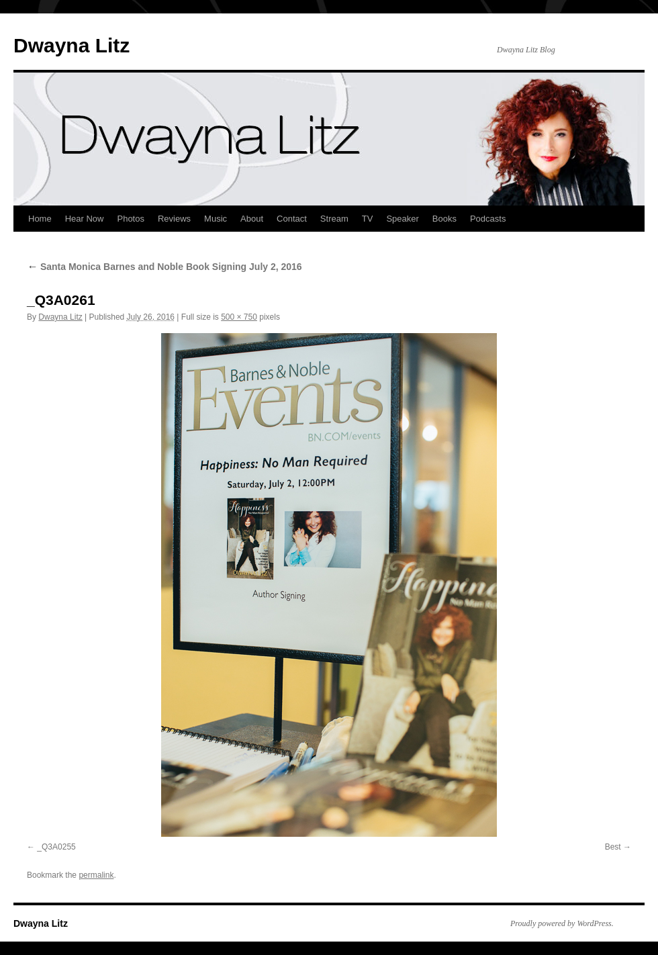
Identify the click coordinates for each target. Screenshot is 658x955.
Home (40, 219)
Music (215, 219)
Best (613, 847)
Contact (292, 219)
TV (367, 219)
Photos (130, 219)
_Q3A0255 (56, 847)
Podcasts (488, 219)
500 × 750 (239, 317)
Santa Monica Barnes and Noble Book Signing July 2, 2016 (164, 266)
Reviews (174, 219)
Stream (334, 219)
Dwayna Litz (71, 45)
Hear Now (84, 219)
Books (444, 219)
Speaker (402, 219)
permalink (96, 875)
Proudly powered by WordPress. (562, 923)
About (251, 219)
